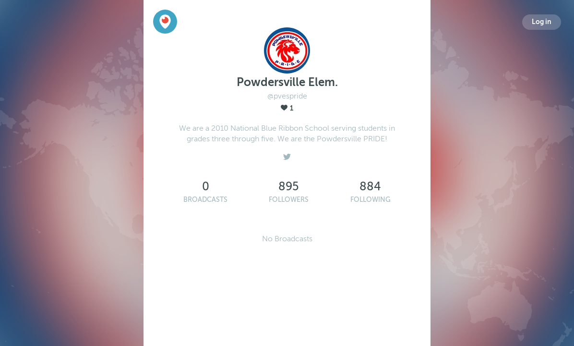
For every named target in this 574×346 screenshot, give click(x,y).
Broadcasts (205, 199)
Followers (289, 199)
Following (370, 199)
